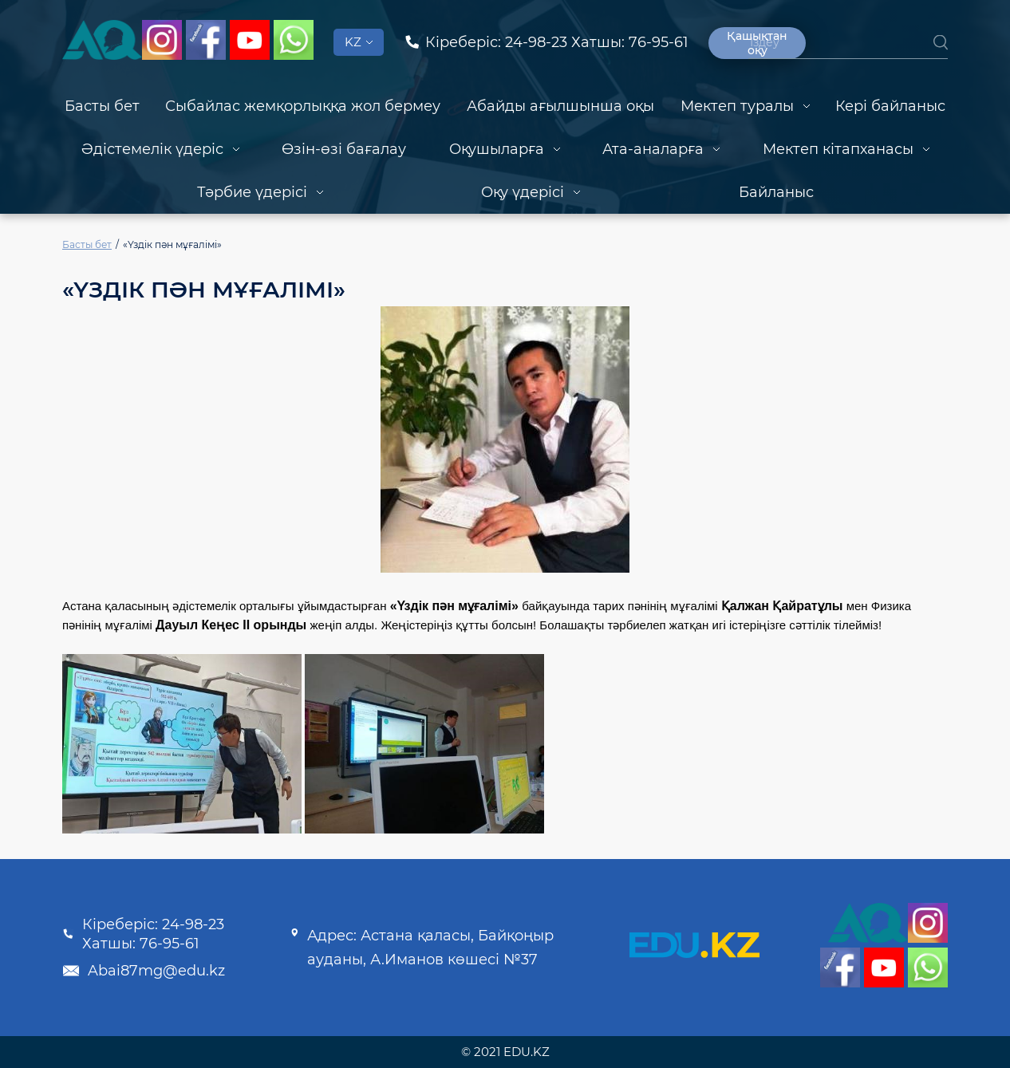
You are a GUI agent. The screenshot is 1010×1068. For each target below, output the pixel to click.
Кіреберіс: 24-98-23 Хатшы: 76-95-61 (143, 934)
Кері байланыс (890, 106)
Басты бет (102, 106)
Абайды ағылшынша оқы (560, 106)
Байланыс (776, 192)
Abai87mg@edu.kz (143, 970)
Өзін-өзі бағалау (344, 149)
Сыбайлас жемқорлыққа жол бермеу (302, 106)
